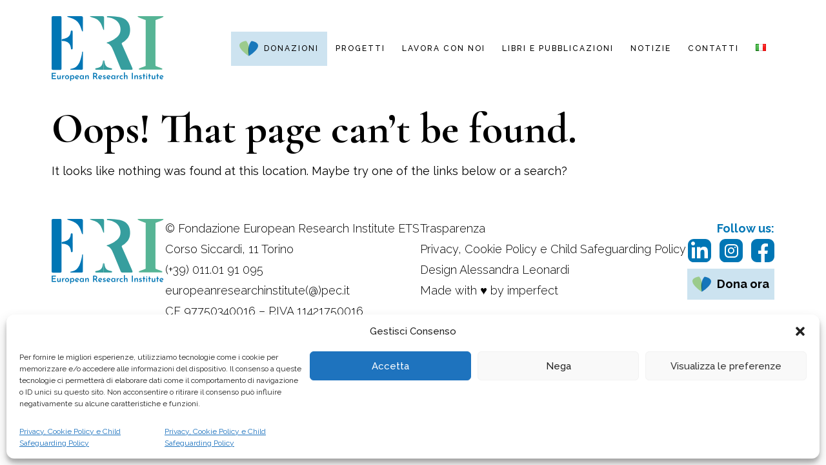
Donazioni (291, 48)
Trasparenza (452, 228)
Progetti (360, 48)
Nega (558, 366)
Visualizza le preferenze (725, 366)
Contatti (713, 48)
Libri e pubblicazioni (558, 48)
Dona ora (743, 284)
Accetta (390, 366)
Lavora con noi (443, 48)
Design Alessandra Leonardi (494, 269)
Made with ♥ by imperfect (489, 290)
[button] (800, 331)
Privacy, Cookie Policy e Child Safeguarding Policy (70, 437)
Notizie (650, 48)
